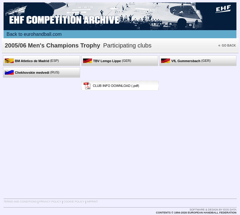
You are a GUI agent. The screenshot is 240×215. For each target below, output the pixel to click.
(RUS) (31, 72)
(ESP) (31, 60)
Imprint (92, 201)
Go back (227, 45)
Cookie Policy (73, 201)
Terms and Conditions (20, 201)
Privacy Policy (50, 201)
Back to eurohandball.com (34, 34)
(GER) (107, 60)
